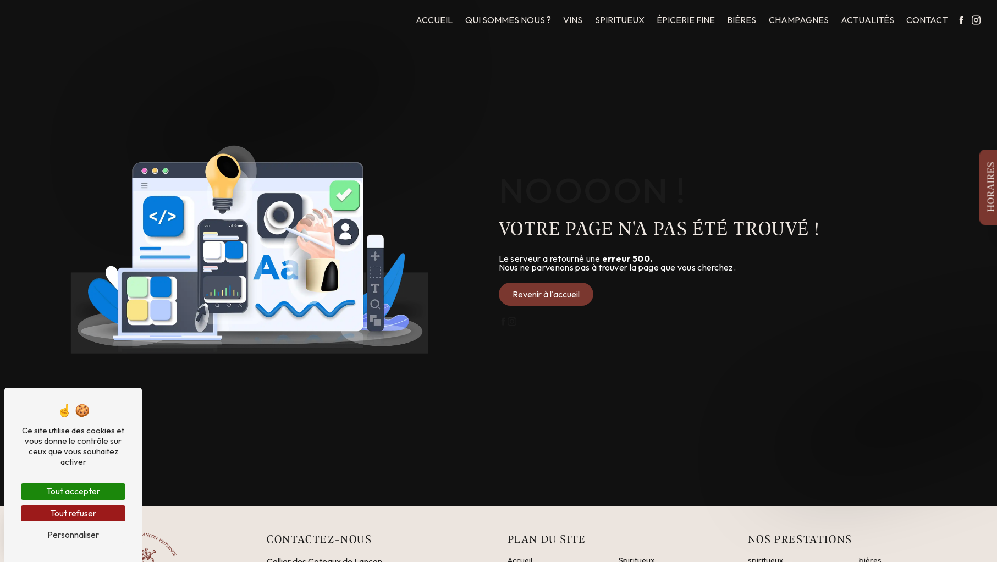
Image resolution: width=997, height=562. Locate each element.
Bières (741, 19)
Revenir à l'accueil (546, 294)
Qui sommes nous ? (508, 19)
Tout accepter (73, 491)
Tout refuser (73, 513)
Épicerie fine (686, 19)
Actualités (867, 19)
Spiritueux (620, 19)
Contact (927, 19)
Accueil (434, 19)
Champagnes (799, 19)
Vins (572, 19)
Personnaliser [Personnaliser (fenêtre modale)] (73, 534)
